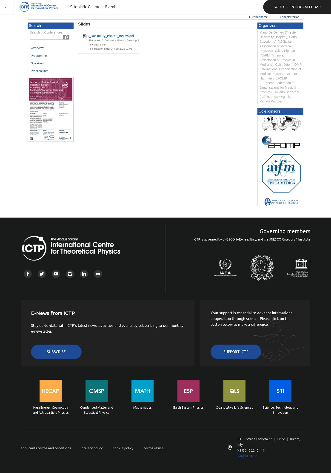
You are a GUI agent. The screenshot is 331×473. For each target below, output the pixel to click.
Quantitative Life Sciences (234, 407)
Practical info (39, 71)
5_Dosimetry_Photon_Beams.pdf (110, 36)
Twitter (42, 274)
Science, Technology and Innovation (280, 410)
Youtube (56, 274)
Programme (39, 55)
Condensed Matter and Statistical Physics (96, 410)
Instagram (70, 274)
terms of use (154, 448)
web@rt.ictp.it (247, 456)
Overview (37, 48)
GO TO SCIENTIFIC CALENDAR (297, 7)
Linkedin (84, 274)
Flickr (98, 274)
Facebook (28, 274)
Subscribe (56, 352)
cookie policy (123, 448)
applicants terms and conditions (46, 448)
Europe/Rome (258, 16)
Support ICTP (235, 352)
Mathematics (142, 407)
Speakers (37, 63)
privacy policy (92, 448)
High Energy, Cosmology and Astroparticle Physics (51, 410)
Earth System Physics (188, 407)
